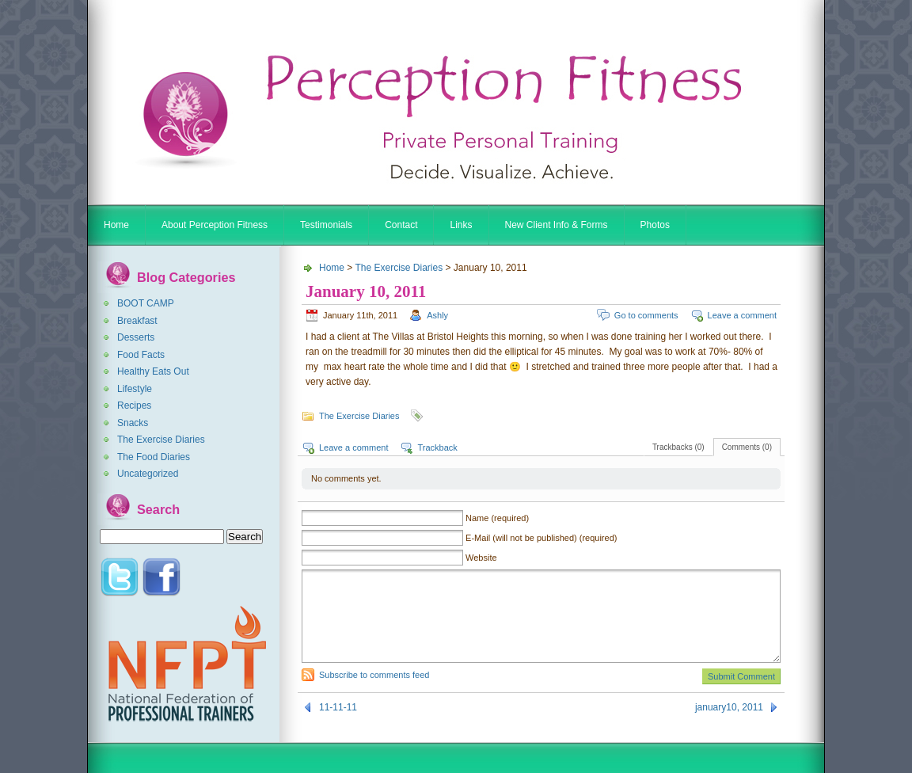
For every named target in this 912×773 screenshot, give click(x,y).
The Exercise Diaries (161, 439)
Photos (655, 224)
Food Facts (141, 354)
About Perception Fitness (215, 224)
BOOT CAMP (145, 303)
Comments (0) (747, 447)
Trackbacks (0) (678, 447)
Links (461, 224)
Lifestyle (134, 388)
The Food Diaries (153, 457)
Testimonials (326, 224)
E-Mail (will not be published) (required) (541, 538)
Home (116, 224)
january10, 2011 (729, 707)
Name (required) (497, 518)
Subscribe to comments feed (374, 675)
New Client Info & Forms (556, 224)
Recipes (134, 405)
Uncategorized (147, 473)
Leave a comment (742, 315)
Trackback (437, 447)
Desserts (135, 337)
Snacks (132, 422)
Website (481, 557)
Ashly (437, 315)
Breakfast (137, 320)
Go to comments (646, 315)
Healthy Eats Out (153, 371)
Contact (401, 224)
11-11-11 (338, 707)
